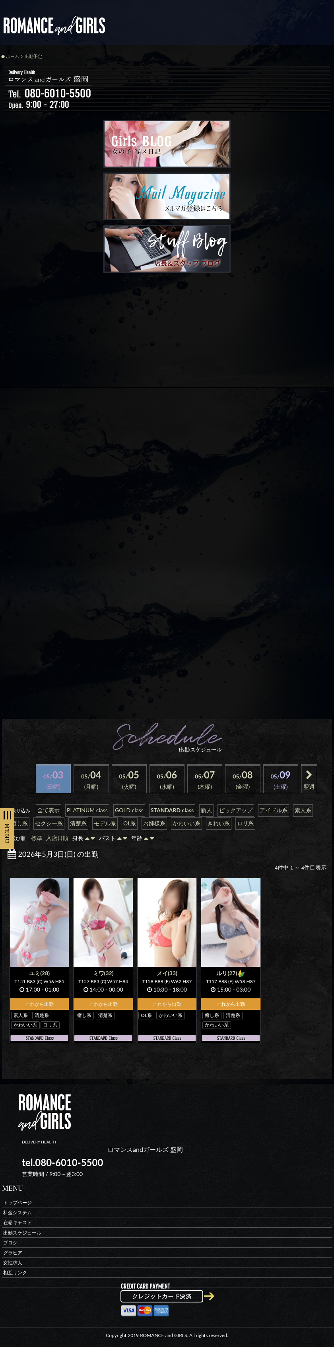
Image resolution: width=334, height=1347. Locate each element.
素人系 (303, 810)
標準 (36, 838)
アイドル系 (273, 810)
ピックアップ (235, 810)
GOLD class (129, 810)
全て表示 (48, 810)
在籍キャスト (17, 1222)
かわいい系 (186, 823)
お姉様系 (154, 823)
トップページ (17, 1202)
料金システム (17, 1212)
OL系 (129, 823)
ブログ (10, 1242)
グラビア (12, 1253)
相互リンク (15, 1272)
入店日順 (57, 838)
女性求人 (12, 1262)
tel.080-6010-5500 (62, 1162)
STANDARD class (172, 810)
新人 (206, 810)
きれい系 (219, 823)
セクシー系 (49, 823)
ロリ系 (245, 823)
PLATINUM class (87, 810)
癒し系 (19, 823)
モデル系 (105, 823)
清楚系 (78, 823)
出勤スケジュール (22, 1232)
